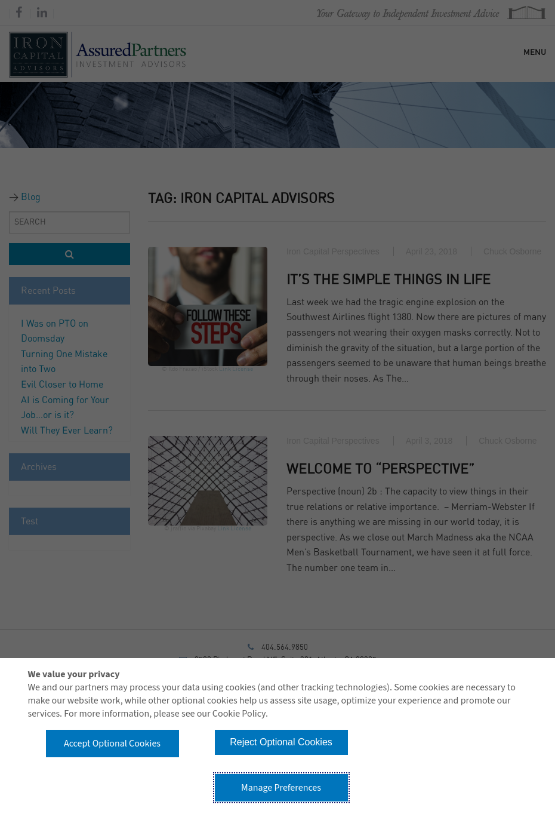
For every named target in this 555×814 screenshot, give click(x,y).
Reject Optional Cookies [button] (281, 742)
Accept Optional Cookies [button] (112, 743)
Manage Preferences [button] (281, 787)
